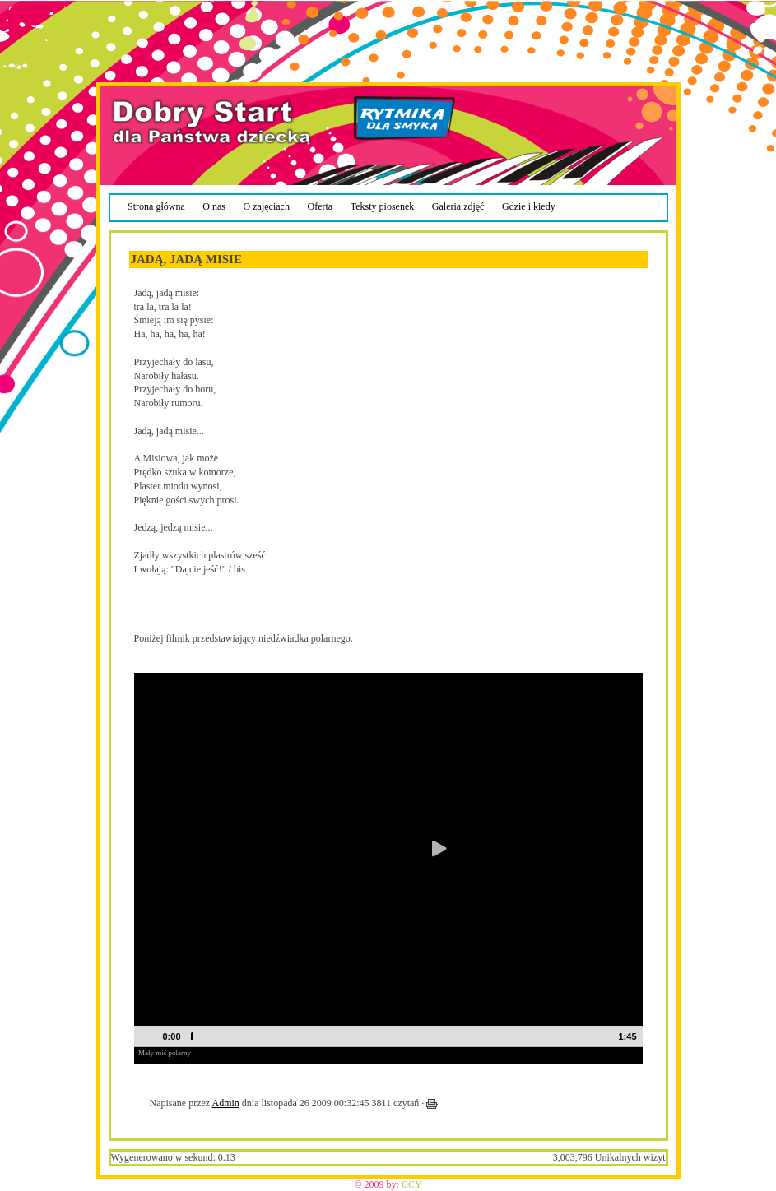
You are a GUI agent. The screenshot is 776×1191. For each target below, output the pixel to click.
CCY (412, 1184)
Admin (225, 1103)
